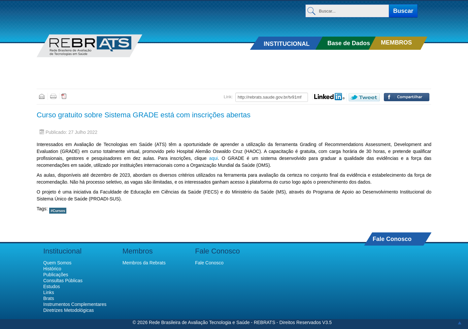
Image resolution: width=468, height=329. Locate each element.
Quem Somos (57, 262)
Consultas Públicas (63, 280)
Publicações (55, 274)
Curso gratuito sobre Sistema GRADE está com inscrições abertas (144, 115)
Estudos (51, 286)
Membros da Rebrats (144, 262)
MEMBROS (396, 42)
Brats (48, 298)
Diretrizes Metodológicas (68, 310)
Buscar (403, 11)
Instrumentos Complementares (74, 304)
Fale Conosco (392, 239)
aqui (213, 158)
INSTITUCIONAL (287, 44)
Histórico (52, 268)
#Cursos (57, 211)
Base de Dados (348, 43)
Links (48, 292)
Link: (228, 96)
